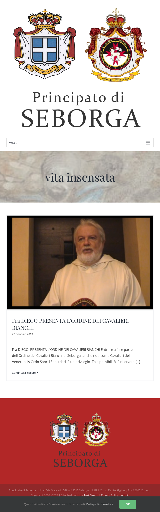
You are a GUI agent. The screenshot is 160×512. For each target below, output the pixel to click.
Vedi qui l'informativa (99, 504)
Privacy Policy (110, 495)
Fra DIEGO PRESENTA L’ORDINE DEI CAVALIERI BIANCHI (70, 324)
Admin (125, 495)
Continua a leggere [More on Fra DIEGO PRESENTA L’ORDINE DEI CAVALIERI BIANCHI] (24, 373)
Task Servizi (91, 495)
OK (128, 504)
